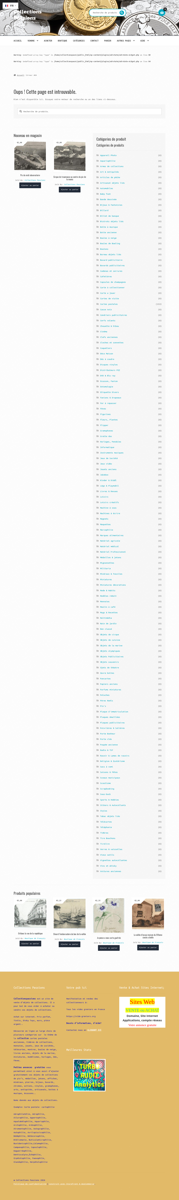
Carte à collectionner (112, 287)
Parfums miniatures (110, 689)
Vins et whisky (108, 866)
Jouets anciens (108, 469)
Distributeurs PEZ (110, 370)
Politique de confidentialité (30, 1184)
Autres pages (124, 41)
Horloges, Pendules (110, 441)
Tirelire (105, 844)
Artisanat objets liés (112, 183)
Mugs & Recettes (109, 612)
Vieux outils (107, 855)
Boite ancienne (108, 232)
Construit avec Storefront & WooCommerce (71, 1184)
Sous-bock (105, 794)
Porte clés (106, 739)
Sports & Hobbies (109, 800)
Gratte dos (106, 436)
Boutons (104, 249)
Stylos (103, 811)
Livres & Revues (109, 491)
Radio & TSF (106, 750)
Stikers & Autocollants (113, 805)
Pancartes (105, 678)
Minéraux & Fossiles (111, 574)
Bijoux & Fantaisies (111, 205)
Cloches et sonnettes (112, 342)
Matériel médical (109, 546)
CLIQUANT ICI (94, 1030)
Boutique (62, 41)
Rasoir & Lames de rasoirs (114, 755)
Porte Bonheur (107, 733)
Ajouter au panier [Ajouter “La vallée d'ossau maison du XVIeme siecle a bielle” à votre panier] (148, 947)
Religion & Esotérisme (112, 761)
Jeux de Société (109, 458)
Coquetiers (106, 348)
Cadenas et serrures (111, 271)
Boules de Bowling (110, 243)
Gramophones (106, 430)
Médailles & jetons (110, 557)
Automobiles (106, 188)
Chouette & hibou (109, 326)
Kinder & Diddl (108, 480)
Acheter (48, 41)
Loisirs (104, 497)
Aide (142, 41)
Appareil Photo (108, 155)
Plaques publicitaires (112, 722)
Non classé (106, 629)
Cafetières (106, 276)
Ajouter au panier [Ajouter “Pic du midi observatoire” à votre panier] (30, 185)
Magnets (104, 519)
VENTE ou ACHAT (142, 1010)
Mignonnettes (107, 563)
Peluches (105, 695)
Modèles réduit (108, 596)
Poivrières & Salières (112, 728)
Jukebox (104, 475)
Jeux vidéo (106, 464)
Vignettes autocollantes (113, 860)
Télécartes (106, 822)
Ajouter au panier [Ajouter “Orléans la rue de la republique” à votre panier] (30, 944)
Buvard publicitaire (111, 260)
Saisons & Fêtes (109, 772)
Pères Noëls (106, 700)
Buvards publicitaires (112, 265)
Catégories (79, 41)
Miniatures (106, 579)
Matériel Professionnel (113, 552)
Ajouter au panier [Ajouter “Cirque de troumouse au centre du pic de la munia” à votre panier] (70, 189)
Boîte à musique (109, 227)
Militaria (105, 568)
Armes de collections (112, 166)
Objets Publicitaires (112, 656)
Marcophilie (106, 530)
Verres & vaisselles (111, 849)
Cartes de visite (109, 298)
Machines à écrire (110, 513)
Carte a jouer (107, 293)
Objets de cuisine (110, 640)
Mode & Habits (107, 590)
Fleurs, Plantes (109, 419)
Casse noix (106, 309)
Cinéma (103, 331)
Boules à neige (108, 238)
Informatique (107, 447)
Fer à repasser (108, 403)
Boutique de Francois (35, 938)
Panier (107, 41)
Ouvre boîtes (107, 673)
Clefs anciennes (109, 337)
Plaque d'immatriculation (114, 711)
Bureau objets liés (110, 254)
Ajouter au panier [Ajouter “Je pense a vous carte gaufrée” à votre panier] (109, 948)
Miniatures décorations (113, 585)
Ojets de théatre (109, 667)
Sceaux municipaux (110, 778)
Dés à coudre (107, 359)
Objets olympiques (110, 651)
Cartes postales (109, 304)
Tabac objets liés (110, 816)
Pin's (103, 706)
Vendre (31, 41)
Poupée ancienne (109, 744)
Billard (104, 210)
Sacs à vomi (106, 766)
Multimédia (106, 618)
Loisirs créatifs (109, 502)
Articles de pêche (110, 177)
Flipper (104, 425)
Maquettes (105, 524)
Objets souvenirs (109, 662)
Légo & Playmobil (109, 486)
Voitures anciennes (110, 871)
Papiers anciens (109, 684)
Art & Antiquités (109, 172)
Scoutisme (105, 783)
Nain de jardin (108, 623)
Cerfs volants (107, 320)
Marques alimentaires (112, 535)
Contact (94, 41)
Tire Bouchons (107, 838)
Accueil (18, 41)
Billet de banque (109, 216)
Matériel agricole (110, 541)
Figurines (105, 414)
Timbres (104, 833)
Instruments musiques (112, 452)
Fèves (103, 408)
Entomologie (106, 386)
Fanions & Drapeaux (110, 397)
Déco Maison (106, 353)
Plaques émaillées (110, 717)
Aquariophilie (107, 161)
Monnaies (105, 601)
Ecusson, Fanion (109, 381)
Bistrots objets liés (112, 221)
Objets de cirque (109, 634)
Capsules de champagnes (113, 282)
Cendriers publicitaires (113, 315)
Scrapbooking (107, 789)
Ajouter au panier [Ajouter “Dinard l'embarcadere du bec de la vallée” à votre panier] (69, 944)
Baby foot (105, 194)
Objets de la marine (111, 645)
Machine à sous (108, 508)
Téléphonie (106, 827)
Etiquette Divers (109, 392)
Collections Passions (28, 14)
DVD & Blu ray (107, 375)
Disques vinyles (109, 364)
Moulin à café (107, 607)
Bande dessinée (108, 199)
